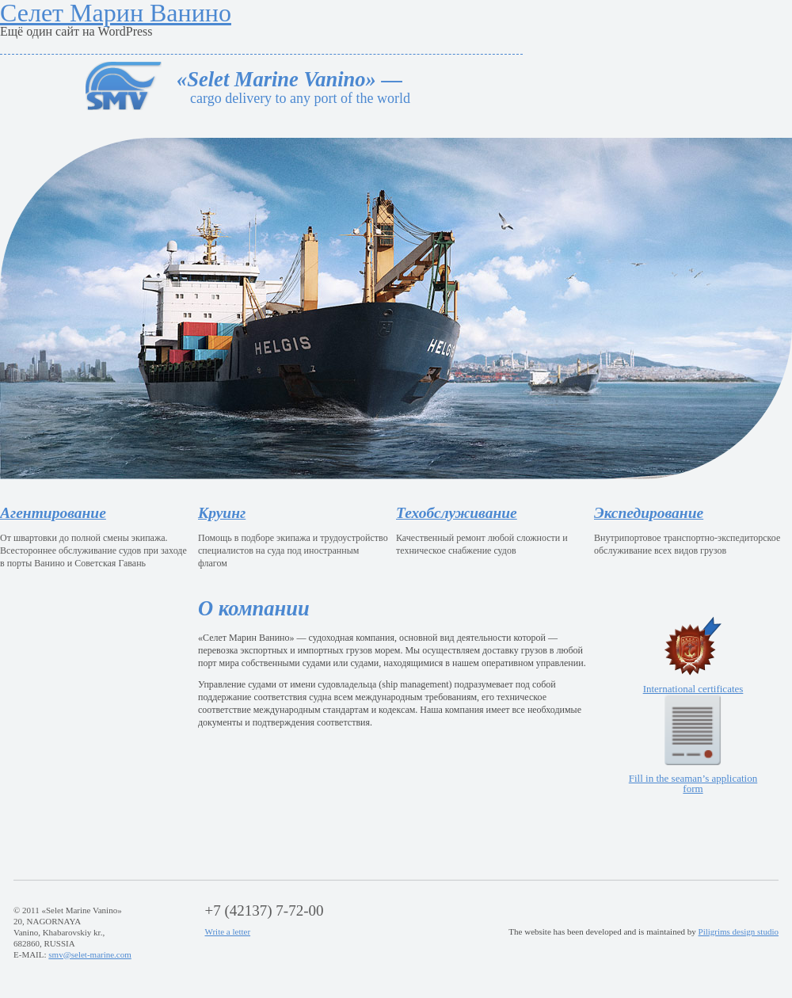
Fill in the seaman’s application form (693, 744)
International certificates (693, 655)
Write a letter (228, 931)
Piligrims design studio (739, 931)
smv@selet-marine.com (89, 954)
